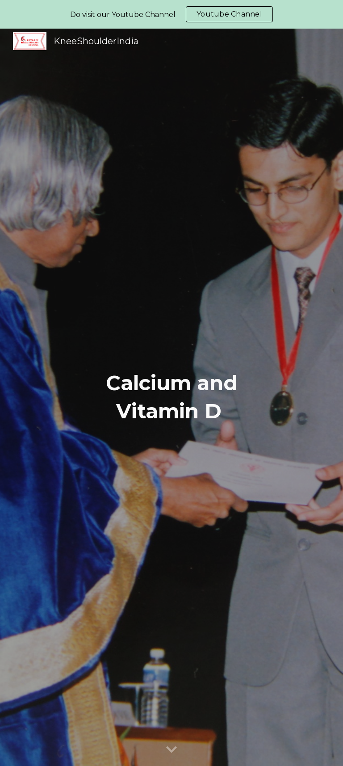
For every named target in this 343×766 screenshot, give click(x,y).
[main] (171, 397)
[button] (171, 750)
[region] (171, 14)
